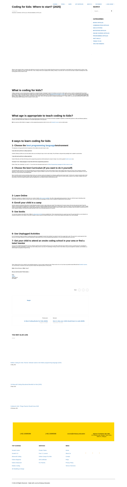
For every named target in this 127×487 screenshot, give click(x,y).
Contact (68, 456)
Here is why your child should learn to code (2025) (68, 321)
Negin (29, 300)
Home (67, 450)
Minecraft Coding (16, 456)
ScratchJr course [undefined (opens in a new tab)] (55, 122)
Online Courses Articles (19, 12)
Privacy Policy (69, 462)
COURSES (55, 4)
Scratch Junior (16, 450)
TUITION (63, 4)
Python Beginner (16, 459)
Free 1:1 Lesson (43, 453)
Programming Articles (34, 12)
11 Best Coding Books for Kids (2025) (36, 321)
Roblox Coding (16, 465)
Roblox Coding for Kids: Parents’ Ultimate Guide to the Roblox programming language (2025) (36, 362)
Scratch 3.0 (15, 453)
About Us (68, 453)
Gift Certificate (79, 4)
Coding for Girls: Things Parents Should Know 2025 (25, 406)
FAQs (67, 459)
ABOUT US (89, 4)
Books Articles (98, 22)
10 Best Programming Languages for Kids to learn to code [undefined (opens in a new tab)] (60, 164)
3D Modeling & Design (18, 469)
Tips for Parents (98, 43)
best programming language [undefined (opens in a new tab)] (40, 145)
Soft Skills (97, 38)
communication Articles (101, 25)
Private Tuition (43, 450)
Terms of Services (70, 465)
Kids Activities (97, 28)
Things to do (97, 41)
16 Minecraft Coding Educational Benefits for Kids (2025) (26, 384)
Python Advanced (17, 462)
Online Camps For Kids (45, 456)
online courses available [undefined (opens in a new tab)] (44, 198)
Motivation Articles (99, 30)
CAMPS (70, 4)
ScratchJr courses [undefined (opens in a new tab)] (83, 264)
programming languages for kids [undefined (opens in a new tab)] (57, 94)
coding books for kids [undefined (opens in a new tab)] (37, 214)
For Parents (98, 4)
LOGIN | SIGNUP (109, 4)
